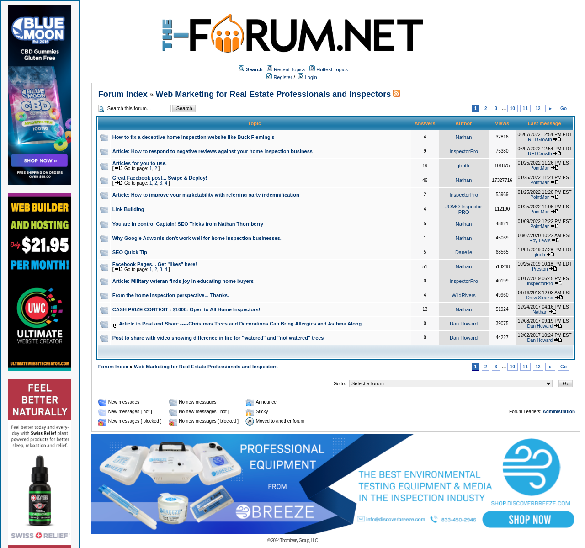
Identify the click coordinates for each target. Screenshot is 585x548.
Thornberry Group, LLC (299, 540)
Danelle (463, 252)
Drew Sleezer (539, 297)
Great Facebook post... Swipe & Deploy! (159, 178)
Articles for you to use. (139, 163)
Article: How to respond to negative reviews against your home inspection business (212, 151)
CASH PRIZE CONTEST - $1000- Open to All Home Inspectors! (186, 309)
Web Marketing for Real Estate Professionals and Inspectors (273, 94)
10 (512, 108)
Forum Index (123, 94)
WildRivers (464, 295)
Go (563, 108)
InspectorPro (463, 151)
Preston (540, 268)
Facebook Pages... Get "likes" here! (154, 264)
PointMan (539, 167)
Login (307, 77)
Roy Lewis (539, 240)
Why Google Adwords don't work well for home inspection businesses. (197, 238)
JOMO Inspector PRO (464, 209)
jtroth (463, 165)
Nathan (464, 137)
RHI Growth (540, 139)
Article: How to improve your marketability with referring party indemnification (205, 194)
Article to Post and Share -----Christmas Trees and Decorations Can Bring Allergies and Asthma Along (240, 323)
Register (279, 77)
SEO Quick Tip (129, 252)
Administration (558, 411)
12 (538, 108)
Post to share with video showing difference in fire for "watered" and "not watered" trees (218, 338)
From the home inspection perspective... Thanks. (170, 295)
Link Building (128, 209)
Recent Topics (289, 69)
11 (525, 108)
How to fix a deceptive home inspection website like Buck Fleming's (193, 137)
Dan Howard (464, 323)
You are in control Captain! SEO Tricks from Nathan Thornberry (187, 224)
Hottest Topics (332, 69)
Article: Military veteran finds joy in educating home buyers (183, 281)
